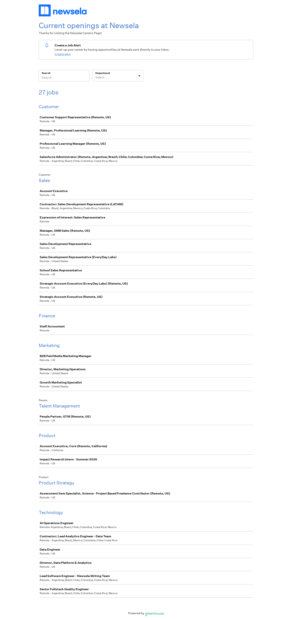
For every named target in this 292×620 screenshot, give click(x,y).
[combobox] (95, 77)
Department (102, 73)
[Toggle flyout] (139, 76)
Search (46, 73)
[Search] (64, 78)
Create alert (63, 54)
